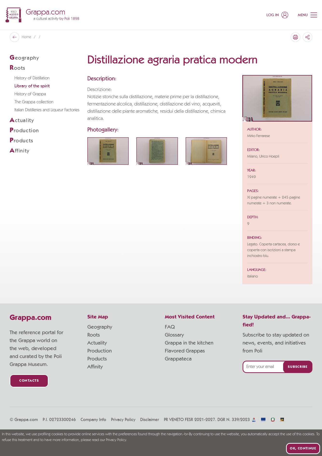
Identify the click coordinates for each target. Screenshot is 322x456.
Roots (93, 335)
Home (27, 37)
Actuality (97, 342)
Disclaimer (149, 420)
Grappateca (178, 358)
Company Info (93, 420)
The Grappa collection (33, 102)
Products (97, 358)
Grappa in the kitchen (189, 342)
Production (99, 350)
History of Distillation (31, 78)
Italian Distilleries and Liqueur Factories (46, 110)
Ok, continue (303, 448)
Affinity (95, 366)
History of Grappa (30, 94)
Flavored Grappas (185, 350)
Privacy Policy (123, 420)
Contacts (29, 381)
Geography (99, 327)
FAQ (170, 327)
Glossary (174, 335)
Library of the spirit (32, 86)
